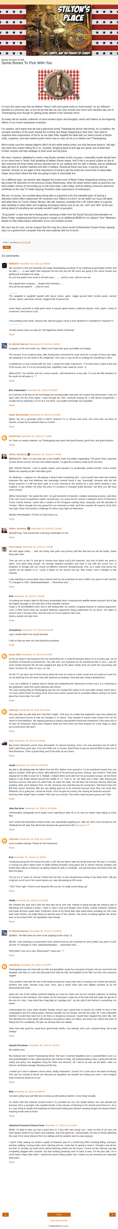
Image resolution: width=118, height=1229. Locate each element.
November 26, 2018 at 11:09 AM (35, 839)
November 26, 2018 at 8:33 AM (37, 654)
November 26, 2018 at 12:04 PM (32, 900)
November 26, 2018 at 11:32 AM (30, 857)
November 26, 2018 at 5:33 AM (45, 415)
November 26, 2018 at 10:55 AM (41, 808)
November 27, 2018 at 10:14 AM (61, 1125)
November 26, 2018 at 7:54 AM (29, 596)
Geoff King (14, 436)
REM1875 (14, 263)
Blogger (65, 1226)
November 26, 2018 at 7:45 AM (38, 547)
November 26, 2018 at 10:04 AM (32, 765)
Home (59, 1215)
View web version (59, 1220)
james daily (15, 654)
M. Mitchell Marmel (19, 344)
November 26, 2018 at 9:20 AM (30, 740)
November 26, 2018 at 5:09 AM (42, 390)
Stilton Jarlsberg (17, 454)
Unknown (14, 710)
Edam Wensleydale (19, 415)
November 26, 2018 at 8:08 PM (29, 1091)
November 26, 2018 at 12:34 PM (45, 931)
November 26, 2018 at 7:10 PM (44, 1045)
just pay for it (82, 825)
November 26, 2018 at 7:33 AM (36, 436)
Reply (12, 334)
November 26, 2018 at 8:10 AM (38, 630)
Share (6, 247)
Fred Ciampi (15, 547)
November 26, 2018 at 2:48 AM (45, 344)
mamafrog (14, 965)
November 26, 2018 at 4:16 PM (36, 965)
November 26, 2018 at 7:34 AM (46, 454)
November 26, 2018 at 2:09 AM (35, 263)
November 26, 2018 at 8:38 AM (35, 710)
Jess (11, 740)
